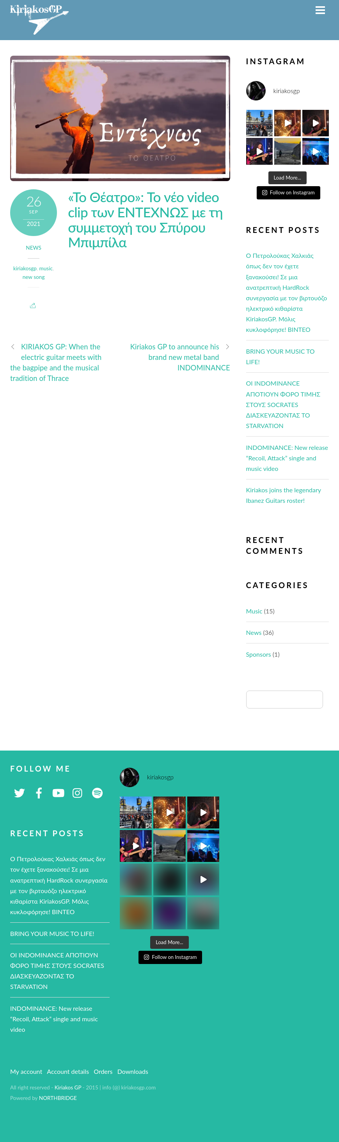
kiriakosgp (25, 268)
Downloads (132, 1071)
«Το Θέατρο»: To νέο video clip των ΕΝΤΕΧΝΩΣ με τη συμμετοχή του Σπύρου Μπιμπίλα (145, 219)
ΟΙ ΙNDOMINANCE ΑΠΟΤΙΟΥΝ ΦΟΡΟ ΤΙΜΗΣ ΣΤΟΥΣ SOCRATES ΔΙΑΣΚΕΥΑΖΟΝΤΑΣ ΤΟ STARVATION (283, 404)
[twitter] (19, 792)
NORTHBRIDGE (58, 1098)
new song (34, 277)
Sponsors (258, 654)
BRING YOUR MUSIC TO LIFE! (52, 933)
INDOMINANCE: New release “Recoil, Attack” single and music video (287, 458)
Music (254, 611)
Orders (103, 1071)
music (46, 268)
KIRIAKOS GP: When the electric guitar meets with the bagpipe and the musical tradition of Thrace (55, 362)
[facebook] (39, 792)
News (33, 248)
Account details (68, 1071)
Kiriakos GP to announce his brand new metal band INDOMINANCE (180, 357)
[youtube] (58, 792)
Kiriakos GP (68, 1087)
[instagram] (78, 792)
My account (26, 1071)
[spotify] (97, 792)
